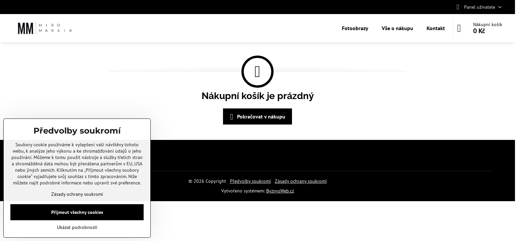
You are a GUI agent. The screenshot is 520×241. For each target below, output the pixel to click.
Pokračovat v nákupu (256, 117)
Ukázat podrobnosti (77, 227)
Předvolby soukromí (250, 181)
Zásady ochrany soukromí (301, 181)
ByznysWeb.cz (280, 191)
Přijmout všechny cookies (77, 212)
